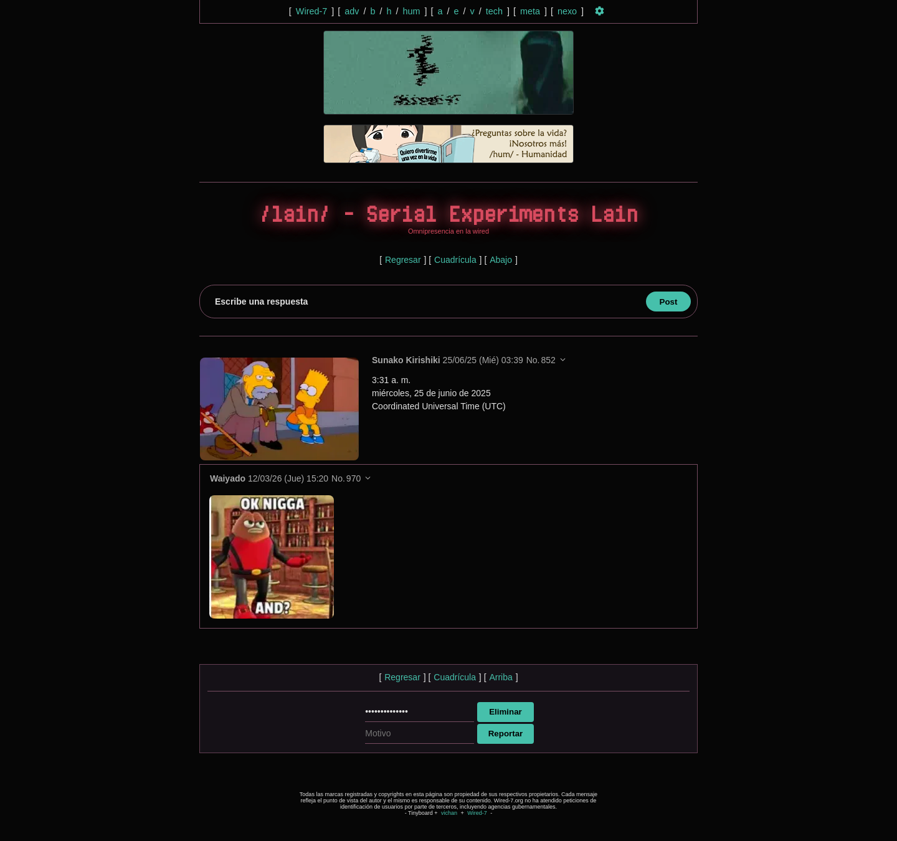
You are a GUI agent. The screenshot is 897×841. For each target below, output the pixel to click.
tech (494, 11)
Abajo (501, 260)
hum (411, 11)
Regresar (403, 260)
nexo (567, 11)
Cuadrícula (455, 260)
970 (353, 478)
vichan (449, 813)
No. (533, 360)
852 (548, 360)
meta (530, 11)
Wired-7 (311, 11)
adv (351, 11)
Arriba (500, 677)
